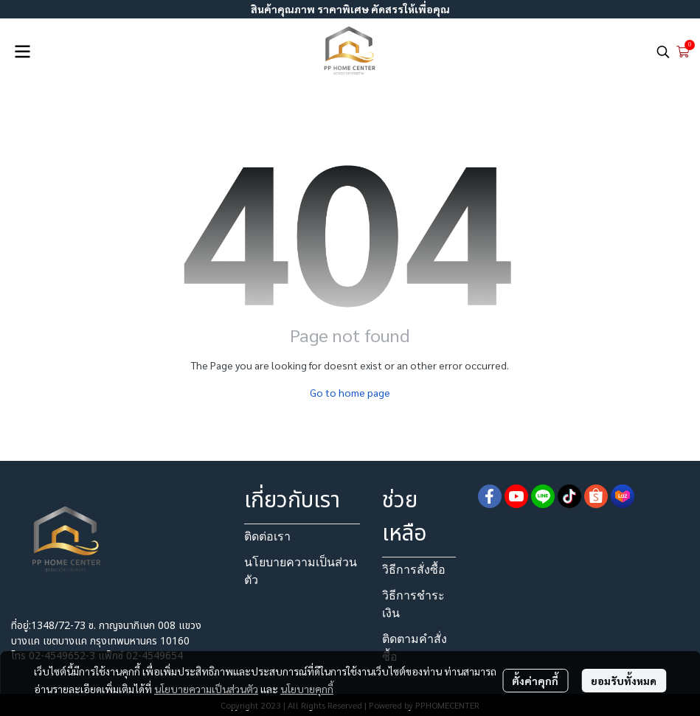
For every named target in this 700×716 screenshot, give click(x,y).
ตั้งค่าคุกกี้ (535, 680)
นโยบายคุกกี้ (306, 688)
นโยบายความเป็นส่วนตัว (206, 688)
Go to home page (350, 392)
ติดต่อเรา (267, 536)
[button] (663, 51)
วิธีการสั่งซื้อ (414, 570)
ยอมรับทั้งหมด (623, 680)
